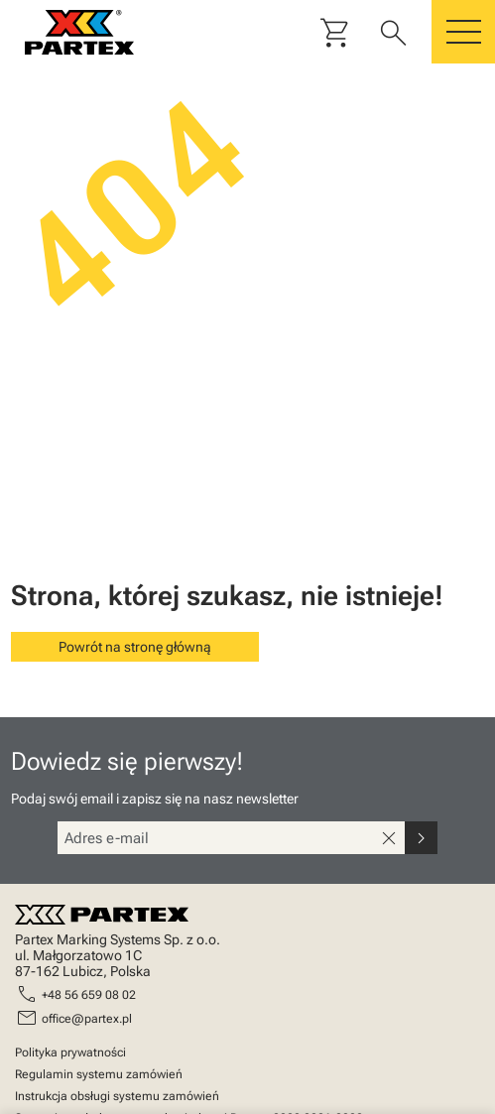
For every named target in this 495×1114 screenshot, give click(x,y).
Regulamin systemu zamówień (99, 1074)
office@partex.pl (87, 1019)
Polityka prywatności (70, 1052)
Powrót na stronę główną (135, 647)
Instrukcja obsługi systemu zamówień (117, 1096)
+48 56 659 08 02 (89, 995)
